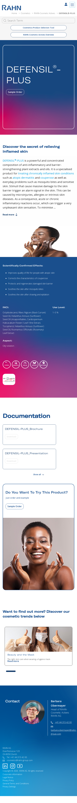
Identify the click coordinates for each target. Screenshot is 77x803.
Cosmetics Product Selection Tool (38, 27)
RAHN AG (23, 771)
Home (15, 13)
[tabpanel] (38, 646)
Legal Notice (8, 777)
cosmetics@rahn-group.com (18, 760)
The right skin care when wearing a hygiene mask (28, 659)
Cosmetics (26, 13)
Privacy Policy (8, 780)
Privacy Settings (9, 786)
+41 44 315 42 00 (61, 722)
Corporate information (12, 774)
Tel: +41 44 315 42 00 (15, 757)
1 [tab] (11, 671)
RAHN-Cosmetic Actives (45, 13)
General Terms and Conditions (16, 783)
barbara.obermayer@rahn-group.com (63, 730)
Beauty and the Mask (20, 654)
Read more (10, 214)
